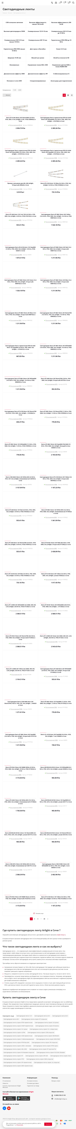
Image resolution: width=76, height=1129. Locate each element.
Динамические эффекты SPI (38, 74)
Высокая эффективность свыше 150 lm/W (37, 23)
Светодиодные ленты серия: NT (13, 1056)
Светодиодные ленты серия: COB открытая (41, 1032)
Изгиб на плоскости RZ (61, 58)
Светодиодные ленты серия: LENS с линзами (17, 1046)
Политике (20, 1125)
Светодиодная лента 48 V (11, 1019)
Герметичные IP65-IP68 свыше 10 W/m (14, 50)
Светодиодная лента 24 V (42, 1016)
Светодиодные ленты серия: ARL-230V (15, 1049)
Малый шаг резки (37, 58)
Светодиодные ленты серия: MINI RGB (48, 1039)
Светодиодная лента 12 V (24, 1016)
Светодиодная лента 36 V (60, 1016)
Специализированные (38, 81)
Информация (32, 1078)
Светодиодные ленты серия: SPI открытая (44, 1042)
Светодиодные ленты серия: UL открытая (46, 1062)
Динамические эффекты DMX (14, 74)
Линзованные (14, 65)
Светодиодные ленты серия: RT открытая (34, 1019)
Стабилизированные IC (61, 74)
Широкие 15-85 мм (14, 58)
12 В (14, 90)
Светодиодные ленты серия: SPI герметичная (17, 1062)
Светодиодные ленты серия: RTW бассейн (16, 1042)
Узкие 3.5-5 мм (61, 49)
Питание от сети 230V (14, 81)
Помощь (55, 1078)
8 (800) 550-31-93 (60, 1095)
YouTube (9, 1108)
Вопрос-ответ (56, 1081)
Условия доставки (33, 1083)
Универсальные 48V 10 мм (37, 40)
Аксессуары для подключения (61, 81)
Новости (5, 1083)
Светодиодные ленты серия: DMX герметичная (18, 1066)
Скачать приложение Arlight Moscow (12, 1086)
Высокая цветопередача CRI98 (14, 31)
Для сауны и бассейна (37, 49)
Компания (6, 1078)
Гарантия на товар (33, 1086)
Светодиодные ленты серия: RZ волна (47, 1026)
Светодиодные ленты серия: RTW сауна (46, 1046)
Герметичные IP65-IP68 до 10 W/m (61, 41)
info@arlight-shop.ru (60, 1099)
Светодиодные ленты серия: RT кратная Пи (42, 1049)
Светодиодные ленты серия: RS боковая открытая (19, 1052)
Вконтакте (4, 1108)
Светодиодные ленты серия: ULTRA (14, 1032)
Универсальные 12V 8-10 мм (38, 31)
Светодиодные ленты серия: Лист (60, 1056)
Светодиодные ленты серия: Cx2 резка (47, 1022)
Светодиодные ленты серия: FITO (14, 1059)
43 (44, 919)
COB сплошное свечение (14, 22)
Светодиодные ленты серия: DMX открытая (40, 1059)
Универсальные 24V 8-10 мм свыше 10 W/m (14, 41)
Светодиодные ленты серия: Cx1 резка (15, 1029)
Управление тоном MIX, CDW (38, 65)
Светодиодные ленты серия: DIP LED (37, 1056)
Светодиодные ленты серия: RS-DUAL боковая (51, 1052)
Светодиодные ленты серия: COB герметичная (18, 1036)
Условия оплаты (32, 1081)
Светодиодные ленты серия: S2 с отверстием (43, 1029)
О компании (7, 1081)
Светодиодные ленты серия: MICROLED (47, 1036)
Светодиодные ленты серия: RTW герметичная (18, 1022)
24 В (19, 90)
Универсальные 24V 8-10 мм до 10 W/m (61, 32)
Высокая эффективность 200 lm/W (61, 23)
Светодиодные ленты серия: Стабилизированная (19, 1039)
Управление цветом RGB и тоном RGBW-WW (61, 66)
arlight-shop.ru (61, 935)
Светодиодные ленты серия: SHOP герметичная (18, 1026)
